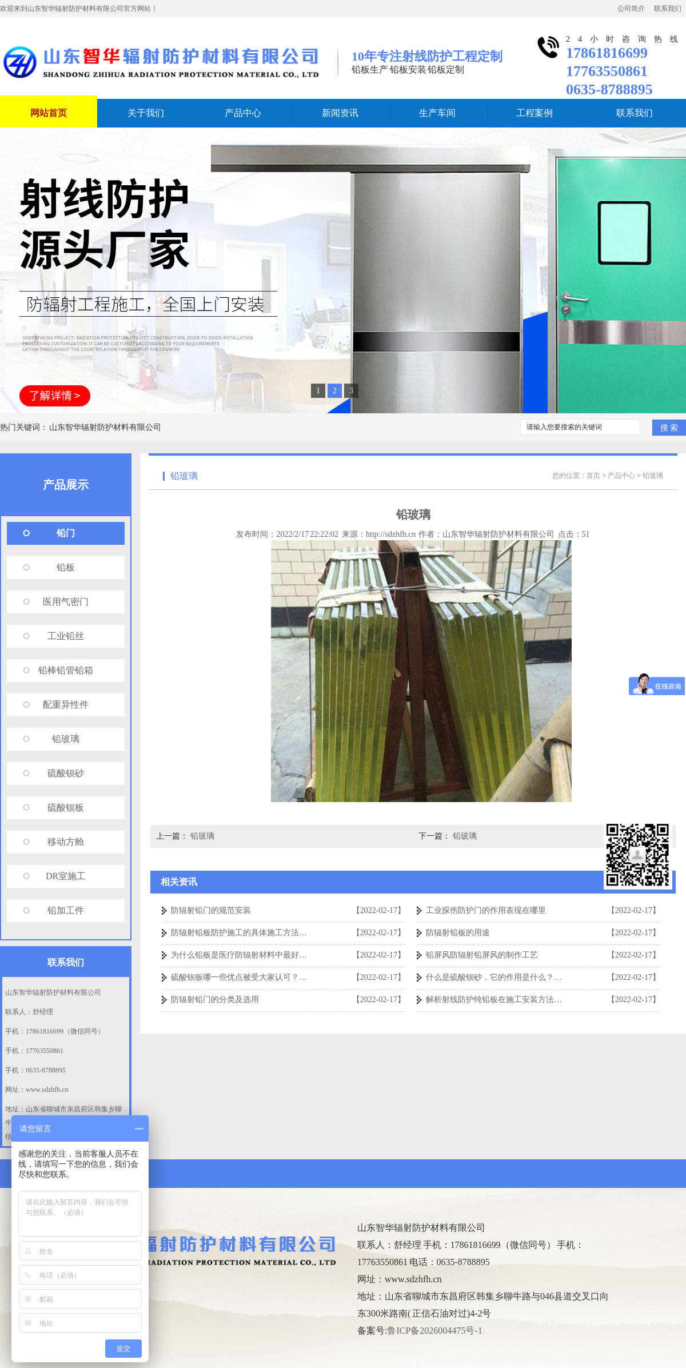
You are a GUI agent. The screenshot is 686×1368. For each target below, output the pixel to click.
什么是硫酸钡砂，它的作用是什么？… (494, 977)
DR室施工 (66, 876)
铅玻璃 (65, 739)
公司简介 (631, 9)
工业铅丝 (65, 636)
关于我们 (145, 113)
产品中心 (243, 113)
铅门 (66, 533)
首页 (593, 476)
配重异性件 (66, 704)
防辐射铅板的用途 (458, 932)
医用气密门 (66, 602)
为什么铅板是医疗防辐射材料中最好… (239, 955)
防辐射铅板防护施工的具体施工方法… (239, 932)
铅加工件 (65, 910)
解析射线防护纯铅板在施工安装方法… (494, 999)
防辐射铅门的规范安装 (211, 910)
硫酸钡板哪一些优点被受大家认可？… (239, 977)
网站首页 (48, 113)
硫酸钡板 (65, 807)
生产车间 (437, 113)
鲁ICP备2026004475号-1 (434, 1330)
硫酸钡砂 (65, 773)
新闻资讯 (340, 113)
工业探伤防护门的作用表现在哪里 (486, 910)
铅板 (66, 567)
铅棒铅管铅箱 (65, 670)
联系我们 (667, 9)
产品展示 (66, 484)
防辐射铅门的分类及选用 (215, 999)
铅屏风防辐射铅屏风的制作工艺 (482, 955)
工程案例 (534, 113)
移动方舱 (65, 842)
